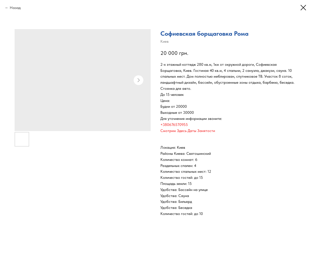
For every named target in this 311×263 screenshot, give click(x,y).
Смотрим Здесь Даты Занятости (187, 130)
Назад (15, 7)
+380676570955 (174, 124)
